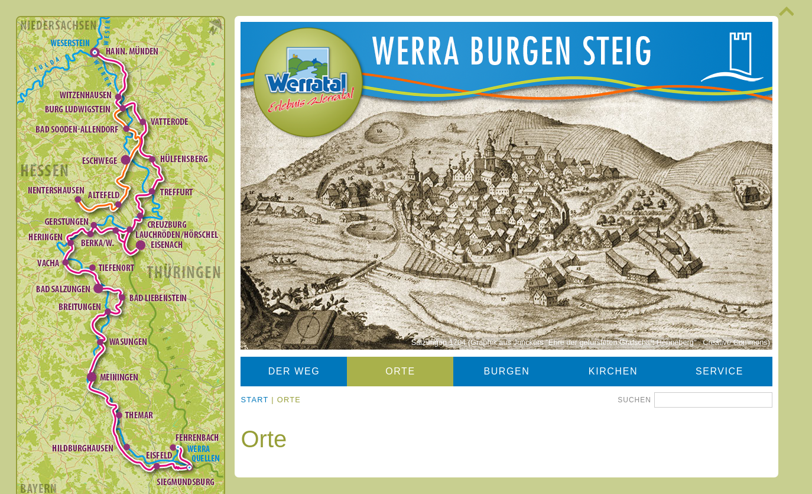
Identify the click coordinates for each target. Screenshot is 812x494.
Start (254, 399)
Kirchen (613, 371)
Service (719, 371)
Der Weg (294, 371)
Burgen (506, 371)
